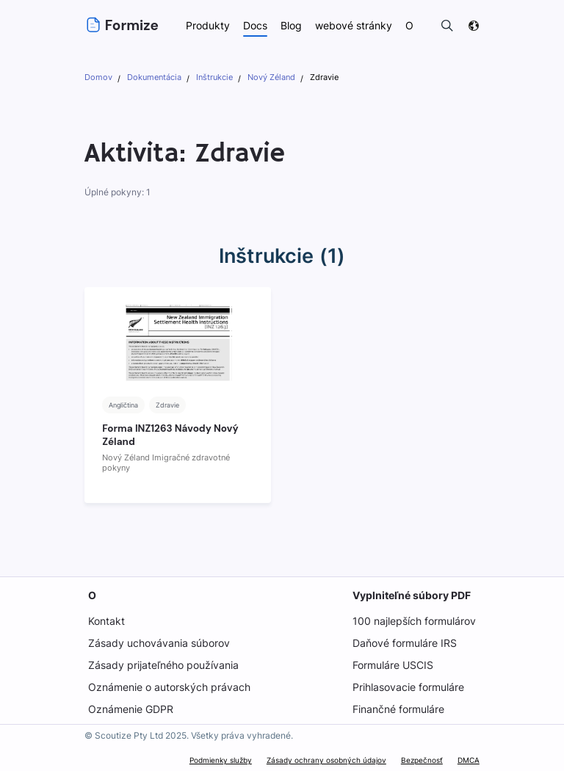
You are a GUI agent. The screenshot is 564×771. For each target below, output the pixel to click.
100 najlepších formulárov (414, 621)
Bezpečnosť (421, 760)
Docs (255, 25)
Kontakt (105, 621)
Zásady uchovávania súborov (158, 643)
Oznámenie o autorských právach (168, 687)
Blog (292, 25)
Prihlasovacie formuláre (409, 687)
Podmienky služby (223, 760)
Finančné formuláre (399, 709)
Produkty (208, 25)
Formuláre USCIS (393, 665)
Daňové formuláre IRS (405, 643)
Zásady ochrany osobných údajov (328, 760)
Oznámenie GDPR (130, 709)
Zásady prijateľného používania (163, 665)
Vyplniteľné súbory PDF (411, 595)
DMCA (469, 760)
